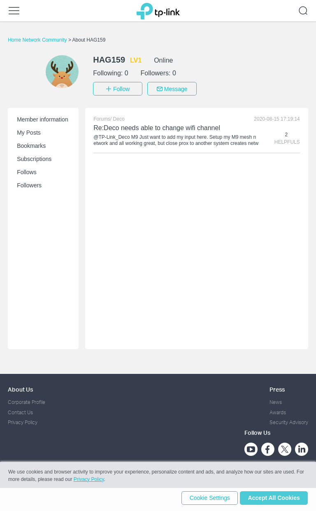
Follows (26, 171)
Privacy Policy (22, 421)
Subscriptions (34, 157)
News (276, 401)
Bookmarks (31, 144)
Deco (119, 118)
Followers (29, 184)
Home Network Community (38, 40)
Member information (42, 118)
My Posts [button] (29, 131)
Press (277, 388)
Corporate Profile (26, 401)
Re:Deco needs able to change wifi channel (156, 126)
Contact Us (20, 411)
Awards (278, 411)
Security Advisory (289, 421)
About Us (20, 388)
